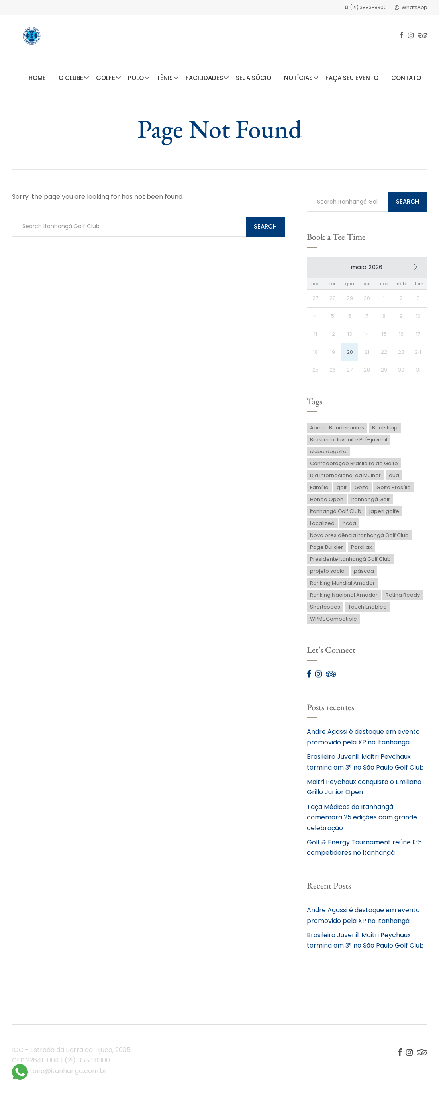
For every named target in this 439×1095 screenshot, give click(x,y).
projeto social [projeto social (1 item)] (328, 574)
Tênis (165, 78)
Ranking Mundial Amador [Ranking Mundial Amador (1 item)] (342, 586)
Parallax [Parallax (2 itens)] (361, 550)
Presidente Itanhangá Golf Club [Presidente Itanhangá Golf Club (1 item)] (350, 562)
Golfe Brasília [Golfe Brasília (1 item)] (393, 490)
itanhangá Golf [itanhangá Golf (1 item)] (370, 502)
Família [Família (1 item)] (319, 490)
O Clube (71, 78)
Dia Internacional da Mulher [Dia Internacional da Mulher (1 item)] (345, 478)
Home (37, 78)
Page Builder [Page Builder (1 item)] (326, 550)
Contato (406, 78)
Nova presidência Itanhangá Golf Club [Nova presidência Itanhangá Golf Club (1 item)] (359, 538)
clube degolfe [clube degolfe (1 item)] (328, 454)
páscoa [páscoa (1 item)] (364, 574)
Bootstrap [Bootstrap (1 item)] (385, 430)
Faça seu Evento (351, 78)
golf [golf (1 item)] (342, 490)
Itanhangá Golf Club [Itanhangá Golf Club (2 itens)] (335, 514)
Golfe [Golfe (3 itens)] (361, 490)
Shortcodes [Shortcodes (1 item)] (325, 609)
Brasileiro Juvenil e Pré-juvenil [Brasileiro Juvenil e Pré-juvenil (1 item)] (348, 442)
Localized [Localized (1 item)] (322, 526)
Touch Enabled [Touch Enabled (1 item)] (367, 609)
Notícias (298, 78)
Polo (136, 78)
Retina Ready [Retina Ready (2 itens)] (403, 597)
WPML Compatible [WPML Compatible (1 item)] (333, 621)
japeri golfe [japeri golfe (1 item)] (384, 514)
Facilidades (204, 78)
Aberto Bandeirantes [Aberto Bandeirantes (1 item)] (337, 430)
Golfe (105, 78)
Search (265, 226)
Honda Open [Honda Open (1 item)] (326, 502)
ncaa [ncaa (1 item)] (349, 526)
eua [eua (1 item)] (394, 478)
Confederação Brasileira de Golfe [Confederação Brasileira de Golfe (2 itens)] (354, 466)
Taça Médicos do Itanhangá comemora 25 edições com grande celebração (362, 820)
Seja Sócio (253, 78)
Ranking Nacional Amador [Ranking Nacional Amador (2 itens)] (344, 597)
